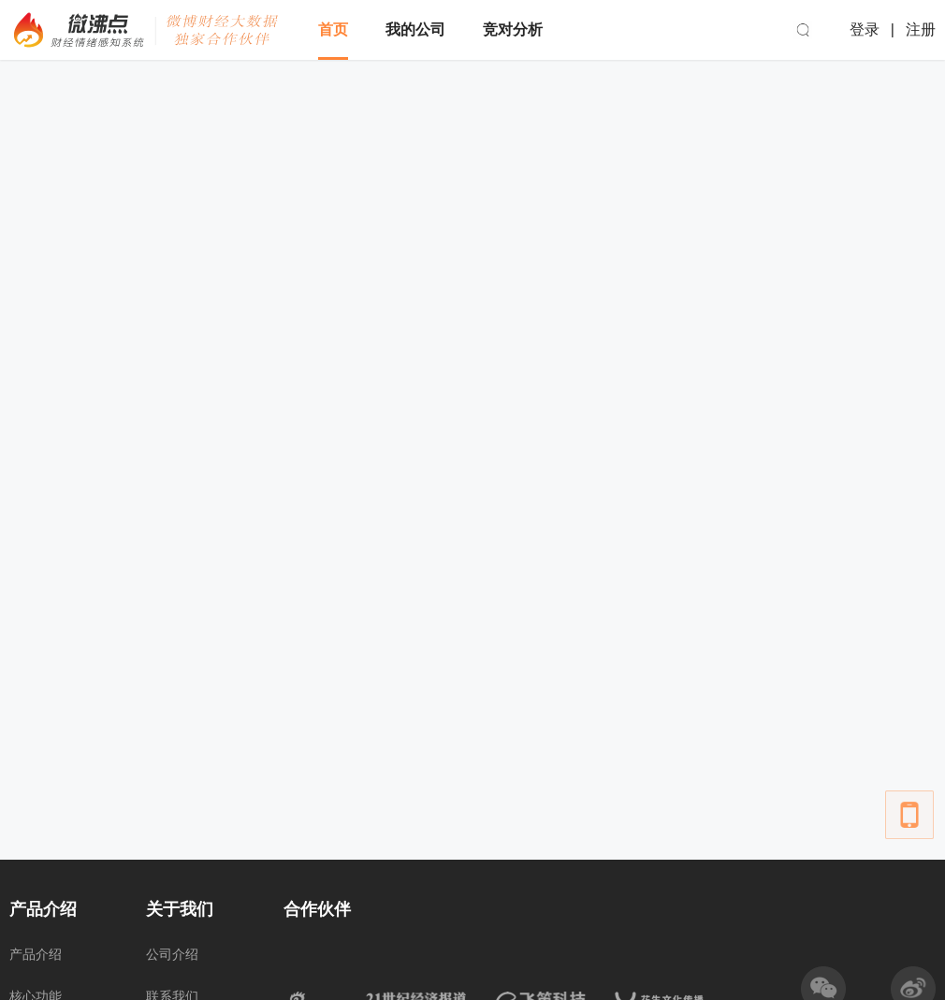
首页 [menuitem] (333, 29)
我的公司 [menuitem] (415, 29)
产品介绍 (35, 954)
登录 (865, 29)
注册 (921, 29)
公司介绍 (172, 954)
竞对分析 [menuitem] (513, 29)
